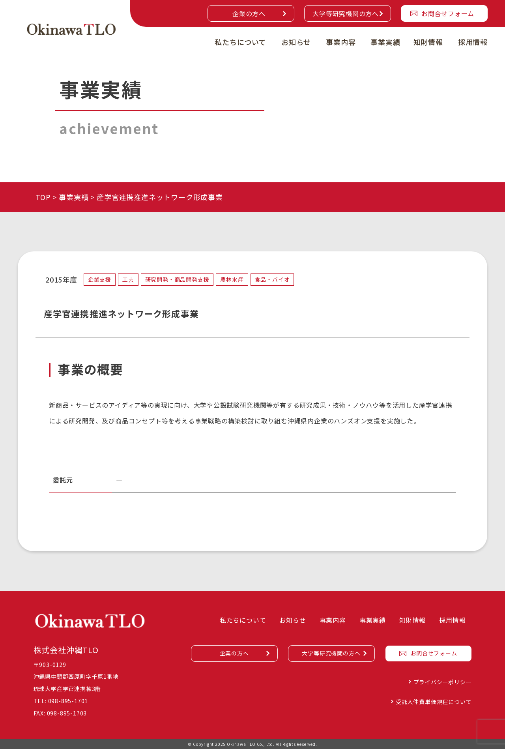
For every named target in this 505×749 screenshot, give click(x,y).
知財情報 (428, 42)
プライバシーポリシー (442, 682)
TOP (43, 197)
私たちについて (240, 42)
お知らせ (296, 42)
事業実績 (385, 42)
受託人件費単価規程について (433, 702)
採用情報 (473, 42)
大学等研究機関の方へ (345, 13)
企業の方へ (249, 13)
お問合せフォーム (447, 13)
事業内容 (340, 42)
